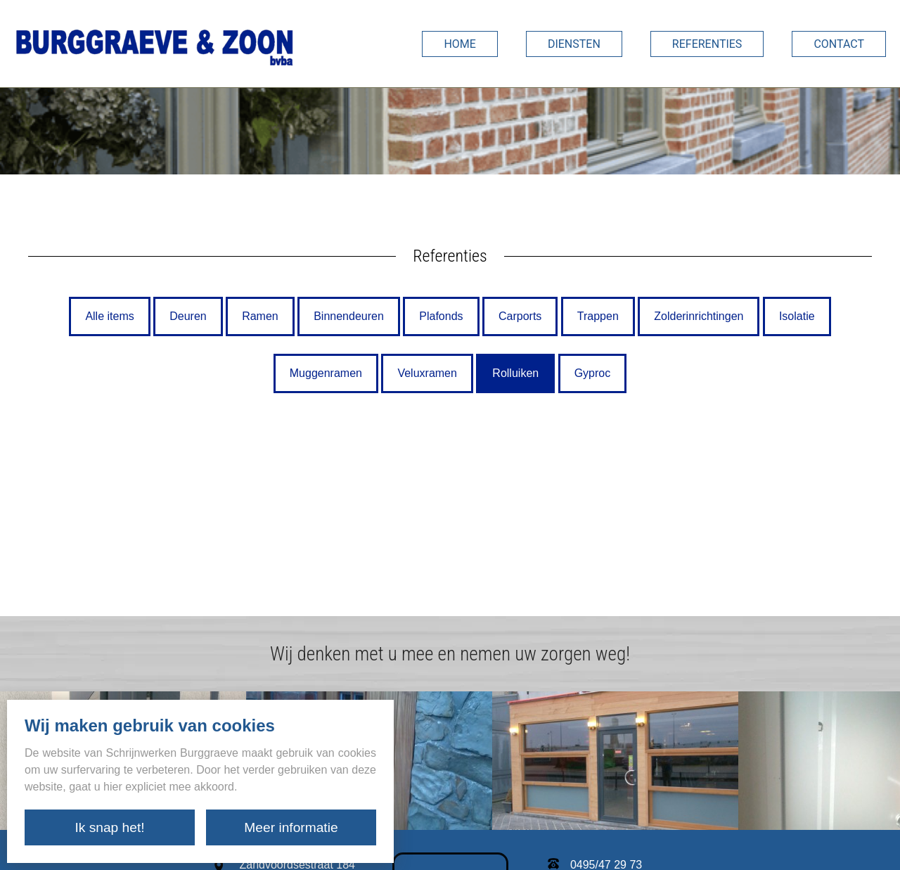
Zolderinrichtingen (698, 316)
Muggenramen (326, 373)
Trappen (598, 316)
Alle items (109, 316)
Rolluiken (515, 373)
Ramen (260, 316)
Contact (839, 44)
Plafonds (441, 316)
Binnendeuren (349, 316)
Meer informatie (291, 827)
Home (459, 44)
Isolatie (797, 316)
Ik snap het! (109, 827)
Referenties (707, 44)
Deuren (187, 316)
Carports (520, 316)
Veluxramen (427, 373)
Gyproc (592, 373)
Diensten (574, 44)
